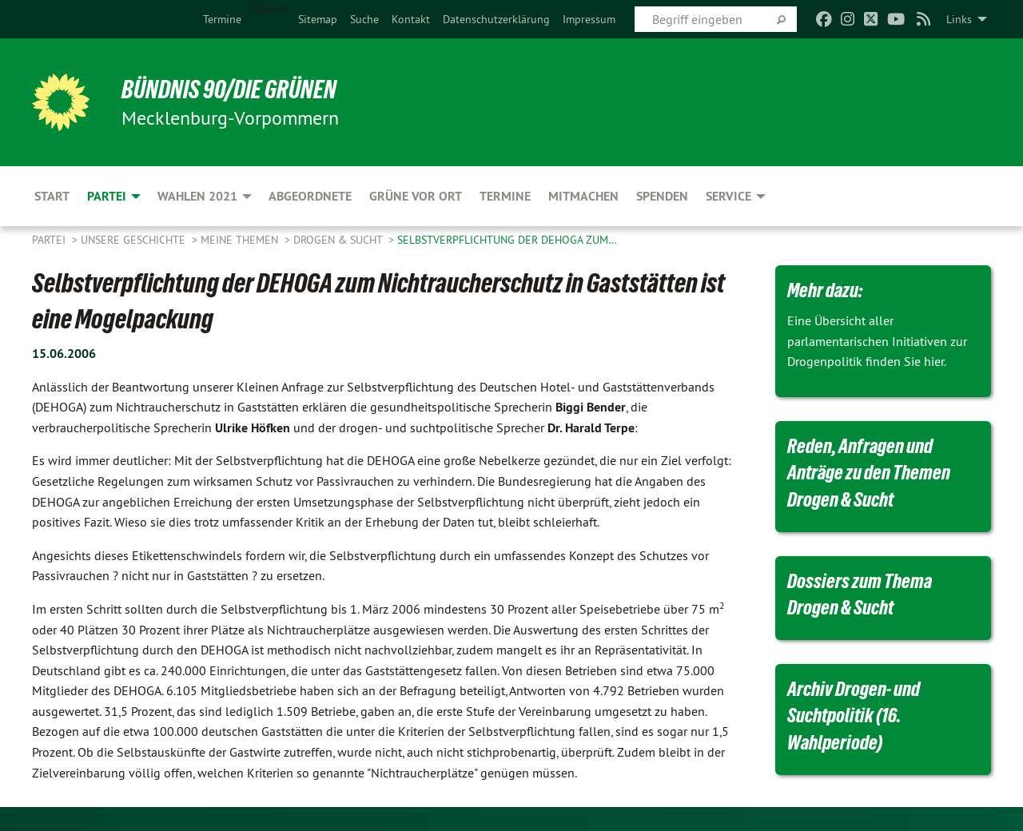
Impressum (589, 19)
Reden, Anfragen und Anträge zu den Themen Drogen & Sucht (868, 473)
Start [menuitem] (52, 196)
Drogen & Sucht (339, 240)
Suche (364, 19)
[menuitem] (222, 19)
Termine (222, 19)
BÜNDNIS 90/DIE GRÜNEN (228, 89)
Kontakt (411, 19)
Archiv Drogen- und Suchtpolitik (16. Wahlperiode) (853, 715)
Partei (50, 240)
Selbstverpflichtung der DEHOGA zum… (507, 240)
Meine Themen (241, 240)
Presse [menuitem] (269, 9)
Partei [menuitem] (106, 196)
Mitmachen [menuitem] (583, 196)
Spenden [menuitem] (662, 196)
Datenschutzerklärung (496, 19)
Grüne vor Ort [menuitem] (415, 196)
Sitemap (317, 19)
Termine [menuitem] (505, 196)
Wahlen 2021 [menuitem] (197, 196)
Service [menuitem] (728, 196)
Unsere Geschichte (135, 240)
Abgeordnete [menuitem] (310, 196)
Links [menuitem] (959, 19)
